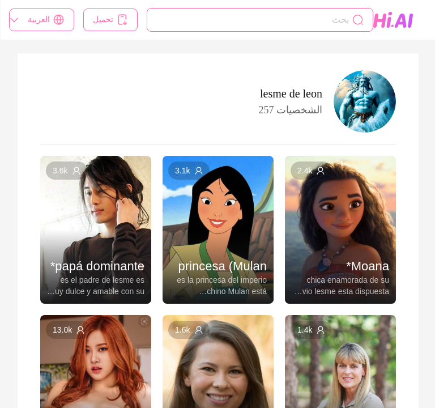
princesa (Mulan (222, 266)
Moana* (367, 266)
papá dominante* (97, 266)
